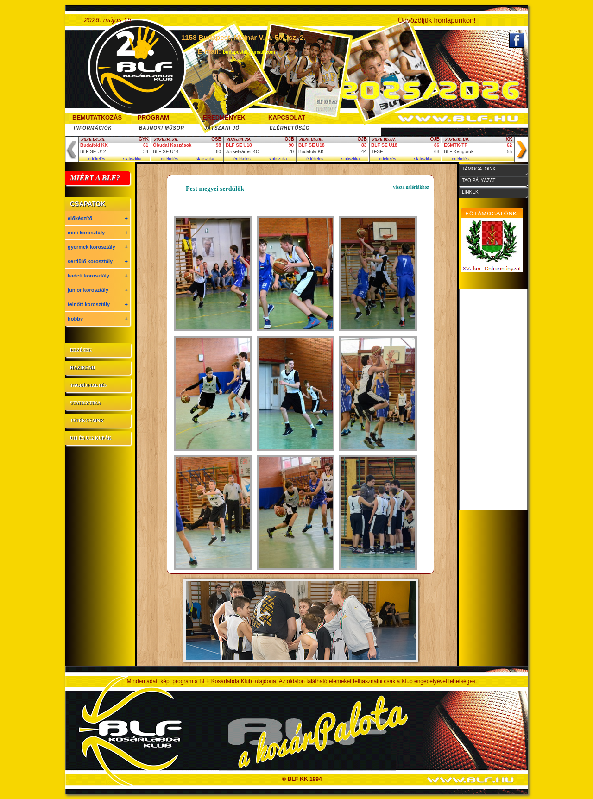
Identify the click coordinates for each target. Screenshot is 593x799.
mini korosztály (98, 232)
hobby (98, 318)
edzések (81, 349)
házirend (82, 367)
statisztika (132, 159)
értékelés (96, 159)
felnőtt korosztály (98, 304)
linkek (470, 192)
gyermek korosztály (98, 247)
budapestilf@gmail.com (249, 52)
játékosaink (87, 420)
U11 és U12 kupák (91, 437)
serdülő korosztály (98, 261)
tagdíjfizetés (88, 385)
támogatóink (479, 168)
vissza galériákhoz (411, 186)
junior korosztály (98, 290)
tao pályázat (478, 180)
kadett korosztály (98, 275)
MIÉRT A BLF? (95, 178)
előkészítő (98, 218)
